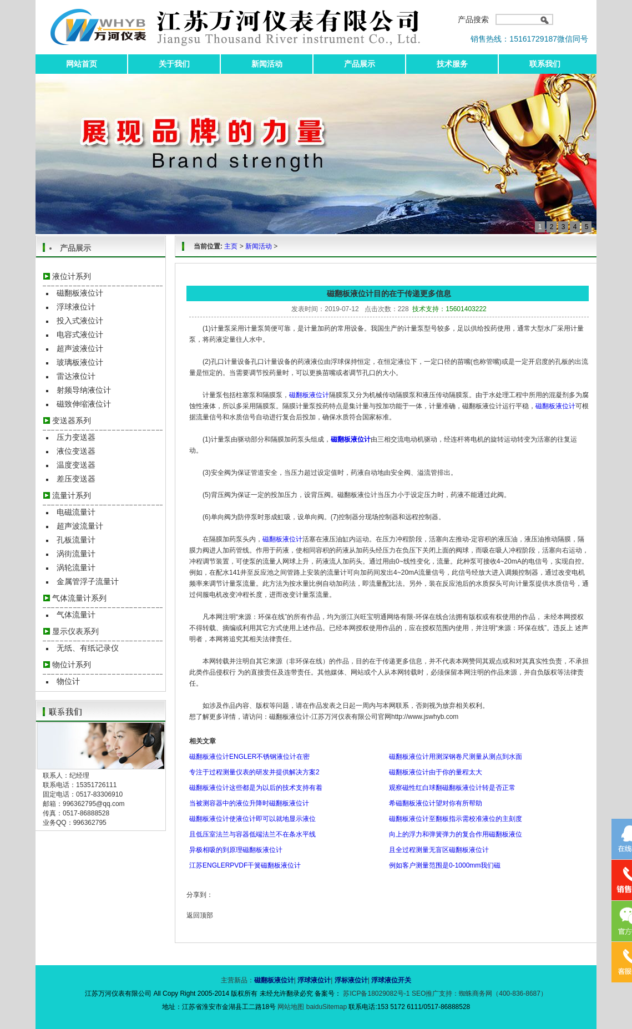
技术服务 (452, 63)
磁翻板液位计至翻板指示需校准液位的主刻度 (455, 819)
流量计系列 (71, 495)
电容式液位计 (80, 334)
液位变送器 (76, 451)
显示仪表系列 (75, 631)
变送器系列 (71, 420)
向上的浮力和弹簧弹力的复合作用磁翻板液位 (455, 834)
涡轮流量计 (76, 567)
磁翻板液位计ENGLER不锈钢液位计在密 (249, 757)
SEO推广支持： (435, 993)
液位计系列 (71, 276)
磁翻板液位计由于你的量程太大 (435, 772)
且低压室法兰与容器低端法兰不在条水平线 (252, 834)
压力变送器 (76, 437)
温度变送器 (76, 464)
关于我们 (174, 63)
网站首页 (81, 63)
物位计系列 (71, 664)
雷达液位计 (76, 376)
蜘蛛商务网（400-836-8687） (503, 993)
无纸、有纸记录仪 (88, 647)
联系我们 (544, 63)
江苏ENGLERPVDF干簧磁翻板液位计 (245, 865)
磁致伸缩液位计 (84, 403)
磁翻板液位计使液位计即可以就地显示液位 (252, 819)
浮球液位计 (76, 306)
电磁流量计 (76, 512)
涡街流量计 (76, 553)
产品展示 (359, 63)
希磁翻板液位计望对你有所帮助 (435, 803)
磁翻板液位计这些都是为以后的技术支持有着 (255, 788)
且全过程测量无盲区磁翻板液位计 (439, 850)
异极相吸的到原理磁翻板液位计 (235, 850)
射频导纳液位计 (84, 390)
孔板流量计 (76, 539)
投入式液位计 (80, 320)
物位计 (68, 681)
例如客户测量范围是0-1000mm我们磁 (444, 865)
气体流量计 (76, 614)
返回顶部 (199, 915)
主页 (230, 246)
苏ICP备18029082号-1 (376, 993)
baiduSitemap (326, 1007)
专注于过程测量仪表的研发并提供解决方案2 (254, 772)
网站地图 (291, 1007)
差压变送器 (76, 478)
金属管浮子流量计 (88, 581)
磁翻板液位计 (80, 292)
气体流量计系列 (79, 598)
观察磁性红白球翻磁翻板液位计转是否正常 (452, 788)
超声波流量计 (80, 525)
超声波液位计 (80, 348)
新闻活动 (266, 63)
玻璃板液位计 (80, 362)
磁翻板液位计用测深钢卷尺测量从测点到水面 (455, 757)
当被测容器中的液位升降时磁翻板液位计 (249, 803)
